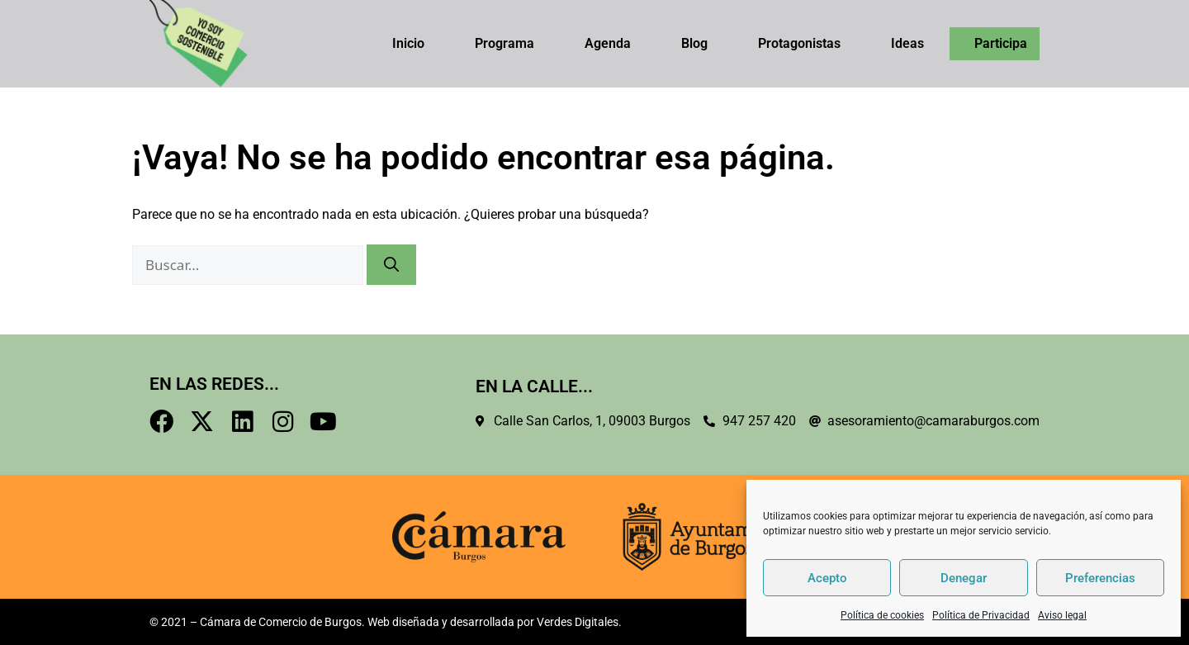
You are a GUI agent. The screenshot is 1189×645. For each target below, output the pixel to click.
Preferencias (1100, 578)
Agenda (608, 43)
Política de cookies (882, 615)
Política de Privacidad (981, 615)
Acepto (827, 578)
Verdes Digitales (577, 621)
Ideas (907, 43)
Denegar (963, 578)
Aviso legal (1062, 615)
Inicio (408, 43)
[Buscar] (391, 264)
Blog (694, 43)
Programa (504, 43)
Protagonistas (799, 43)
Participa (1000, 43)
